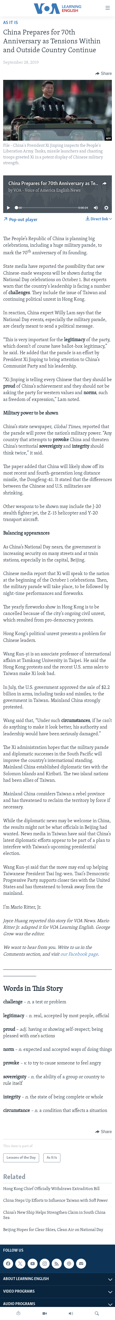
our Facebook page (79, 954)
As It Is (10, 22)
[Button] (103, 73)
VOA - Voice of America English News (47, 190)
